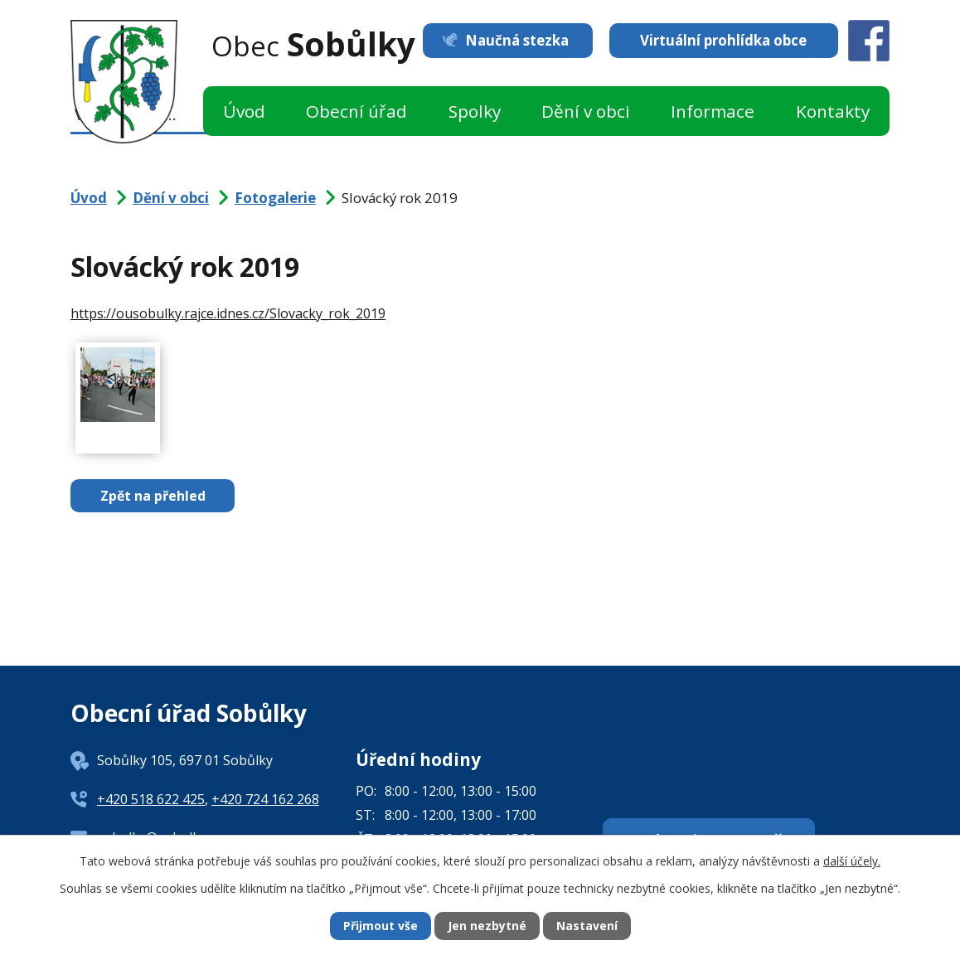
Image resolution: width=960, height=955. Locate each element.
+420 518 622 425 (151, 799)
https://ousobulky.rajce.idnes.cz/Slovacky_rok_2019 (227, 313)
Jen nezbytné (487, 926)
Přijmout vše (380, 926)
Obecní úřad (356, 111)
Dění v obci (585, 111)
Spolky (474, 111)
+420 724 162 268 (265, 799)
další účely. (851, 860)
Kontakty (833, 111)
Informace (712, 111)
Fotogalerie (275, 197)
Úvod (244, 111)
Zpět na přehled (153, 496)
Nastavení (587, 926)
